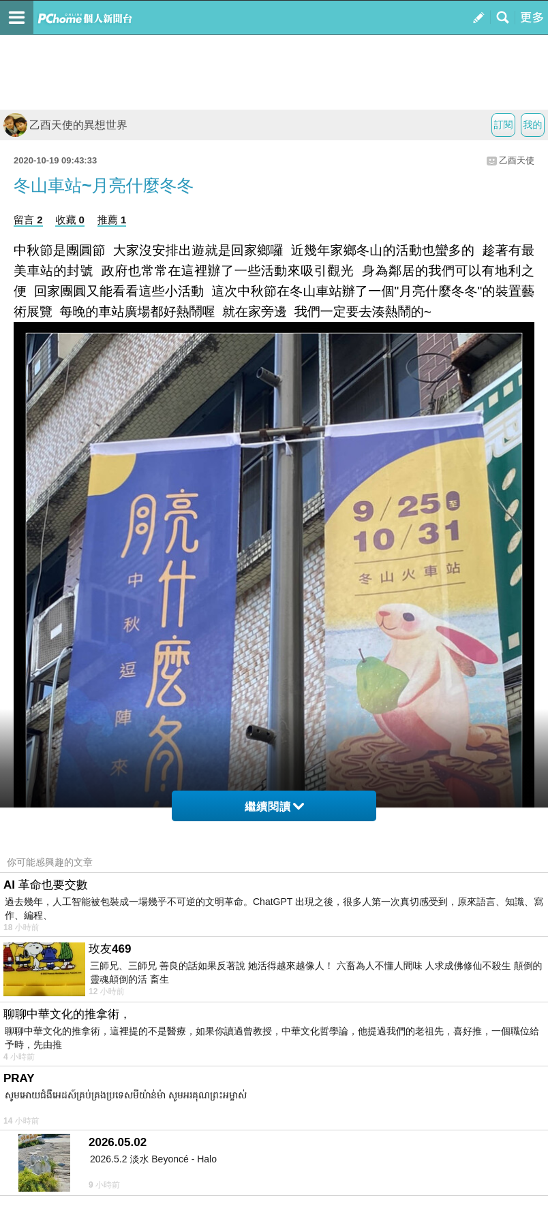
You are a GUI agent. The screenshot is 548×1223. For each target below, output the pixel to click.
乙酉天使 (516, 160)
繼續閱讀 (274, 806)
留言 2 (28, 219)
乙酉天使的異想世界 (65, 125)
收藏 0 (70, 219)
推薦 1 (112, 219)
